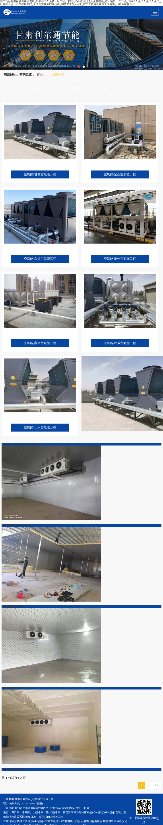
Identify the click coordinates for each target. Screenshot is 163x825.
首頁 (40, 74)
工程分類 (58, 74)
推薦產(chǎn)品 (39, 88)
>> (157, 785)
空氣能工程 (100, 88)
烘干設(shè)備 (71, 88)
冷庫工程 (125, 88)
